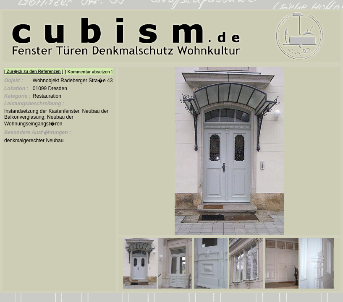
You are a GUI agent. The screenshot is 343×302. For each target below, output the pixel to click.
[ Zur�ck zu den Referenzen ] (33, 71)
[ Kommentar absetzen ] (89, 72)
